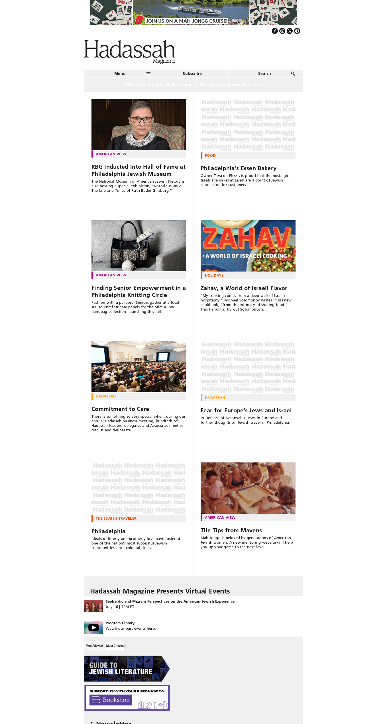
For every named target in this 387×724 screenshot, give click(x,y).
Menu (120, 73)
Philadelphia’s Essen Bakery (238, 168)
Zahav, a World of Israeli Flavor (244, 288)
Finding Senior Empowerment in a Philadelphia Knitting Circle (138, 291)
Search (264, 73)
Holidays (214, 275)
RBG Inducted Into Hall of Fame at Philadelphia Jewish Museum (138, 170)
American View (111, 154)
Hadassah (106, 396)
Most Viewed (94, 645)
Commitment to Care (120, 408)
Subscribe (192, 73)
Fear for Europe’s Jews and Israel (246, 410)
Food (210, 155)
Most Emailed (115, 645)
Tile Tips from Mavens (231, 530)
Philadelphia (108, 531)
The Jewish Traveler (116, 518)
